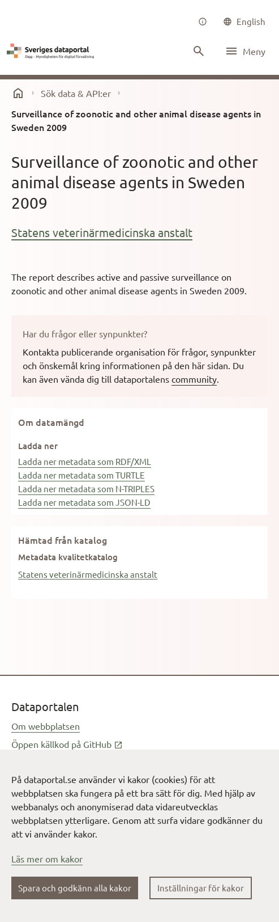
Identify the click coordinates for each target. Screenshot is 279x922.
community (194, 378)
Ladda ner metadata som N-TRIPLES (86, 488)
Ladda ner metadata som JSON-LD (84, 502)
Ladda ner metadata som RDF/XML (84, 461)
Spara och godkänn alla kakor (74, 887)
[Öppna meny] (245, 51)
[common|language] (244, 21)
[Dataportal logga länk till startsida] (52, 51)
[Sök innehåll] (198, 51)
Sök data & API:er (76, 93)
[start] (18, 93)
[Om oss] (202, 21)
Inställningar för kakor (200, 887)
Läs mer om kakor (47, 858)
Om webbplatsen (45, 725)
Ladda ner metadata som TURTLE (81, 475)
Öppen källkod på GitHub (67, 744)
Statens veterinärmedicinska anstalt (101, 232)
